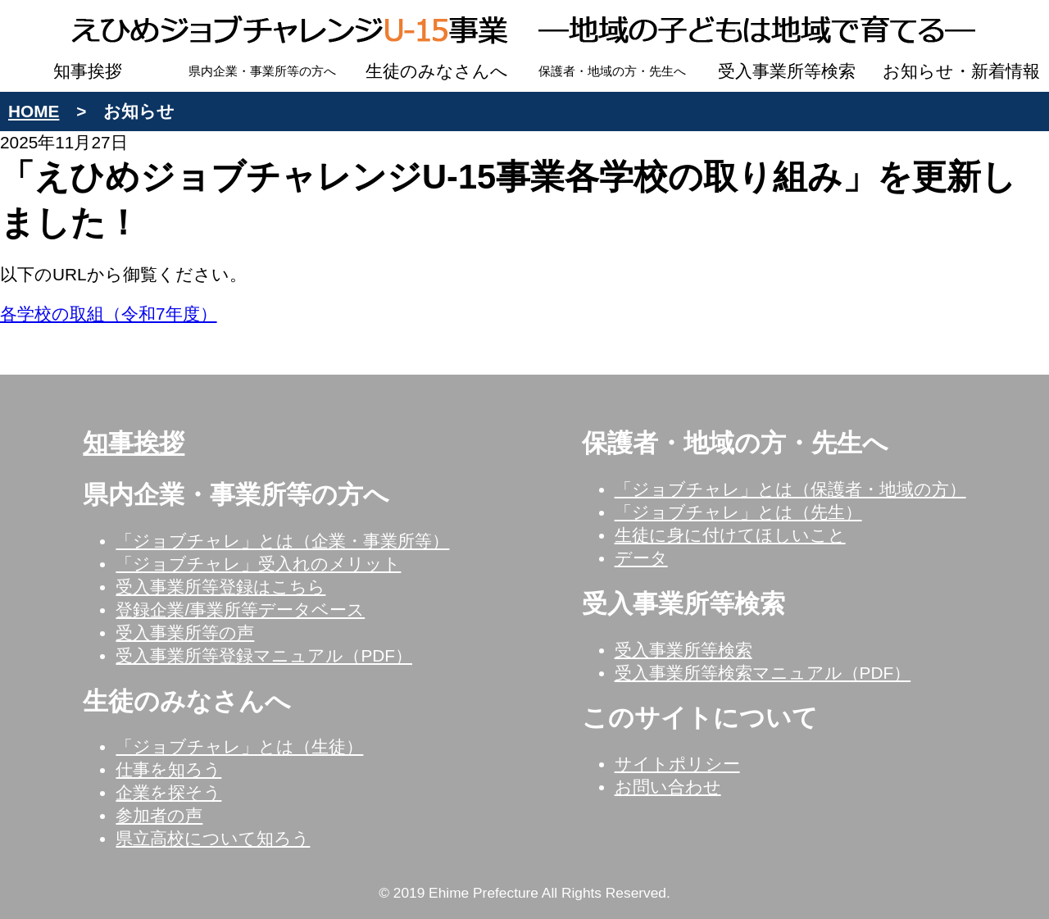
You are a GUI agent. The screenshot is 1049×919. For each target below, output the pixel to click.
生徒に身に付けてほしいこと (730, 534)
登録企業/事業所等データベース (240, 609)
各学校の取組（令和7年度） (108, 313)
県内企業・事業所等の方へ (262, 71)
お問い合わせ (668, 786)
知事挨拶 (87, 70)
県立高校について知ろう (213, 838)
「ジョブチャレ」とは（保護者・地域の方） (790, 489)
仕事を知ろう (168, 769)
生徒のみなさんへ (437, 70)
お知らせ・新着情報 (961, 70)
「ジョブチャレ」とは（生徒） (239, 746)
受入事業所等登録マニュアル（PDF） (264, 655)
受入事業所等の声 (185, 632)
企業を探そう (168, 792)
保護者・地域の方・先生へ (612, 71)
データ (641, 557)
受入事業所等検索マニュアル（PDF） (763, 672)
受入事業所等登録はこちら (220, 586)
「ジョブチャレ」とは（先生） (738, 512)
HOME (33, 111)
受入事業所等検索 (787, 70)
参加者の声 (159, 815)
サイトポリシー (677, 763)
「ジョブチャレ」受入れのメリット (258, 563)
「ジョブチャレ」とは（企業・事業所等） (282, 540)
